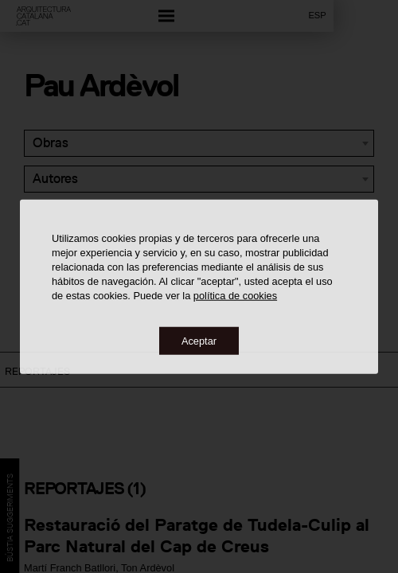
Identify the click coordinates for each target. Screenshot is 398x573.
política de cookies (235, 295)
